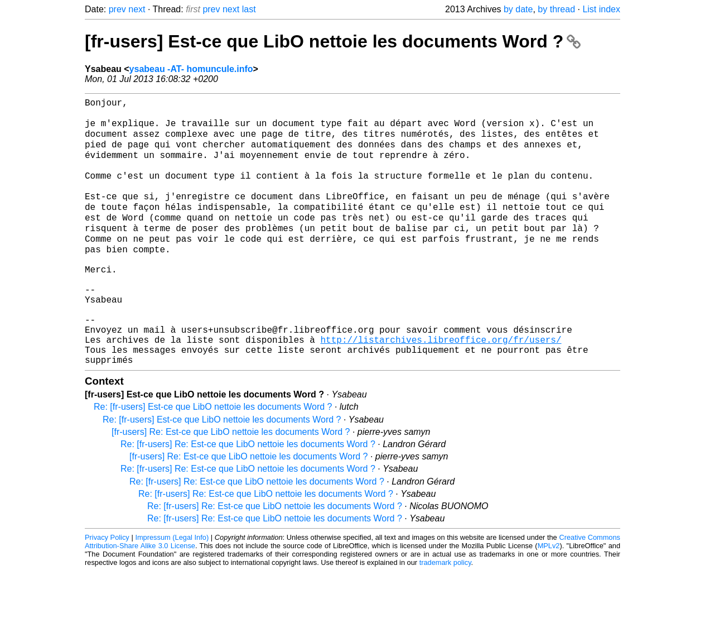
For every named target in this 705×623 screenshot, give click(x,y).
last (249, 9)
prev (117, 9)
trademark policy (445, 614)
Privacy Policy (107, 589)
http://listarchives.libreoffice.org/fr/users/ (440, 387)
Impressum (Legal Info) (172, 589)
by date (518, 9)
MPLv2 (549, 597)
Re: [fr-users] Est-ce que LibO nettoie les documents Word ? (213, 458)
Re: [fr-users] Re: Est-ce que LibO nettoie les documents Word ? (247, 496)
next (136, 9)
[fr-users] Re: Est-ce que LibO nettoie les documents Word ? (231, 483)
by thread (556, 9)
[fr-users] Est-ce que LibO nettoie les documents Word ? (333, 41)
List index (601, 9)
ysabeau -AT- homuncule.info (191, 69)
